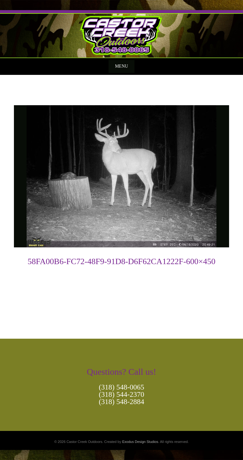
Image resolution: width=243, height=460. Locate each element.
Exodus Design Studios (140, 442)
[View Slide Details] (121, 34)
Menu (121, 66)
